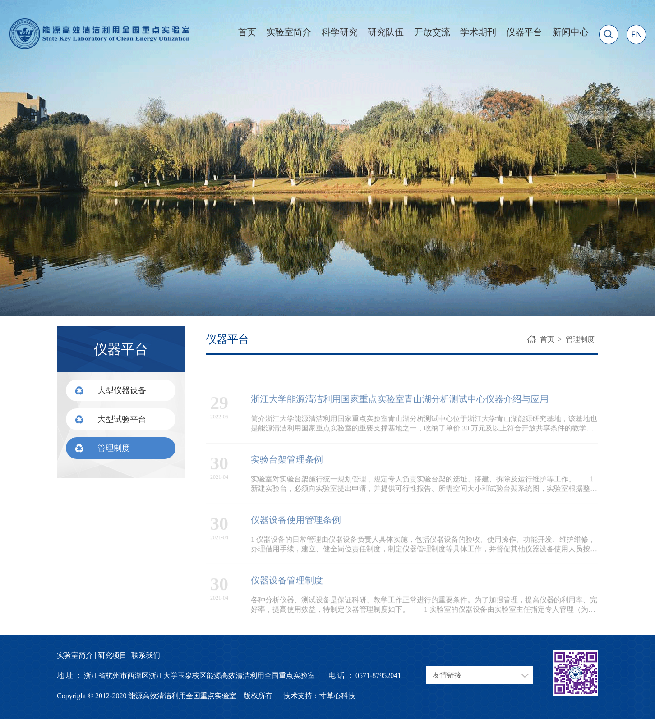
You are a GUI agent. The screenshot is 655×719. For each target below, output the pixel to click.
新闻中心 (571, 32)
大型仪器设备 (121, 390)
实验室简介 (288, 32)
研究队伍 (386, 32)
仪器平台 (524, 32)
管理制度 (113, 448)
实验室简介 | (76, 655)
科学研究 (340, 32)
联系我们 (145, 655)
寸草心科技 (337, 696)
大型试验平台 (121, 419)
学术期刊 (478, 32)
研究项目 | (114, 655)
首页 (247, 32)
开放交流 (432, 32)
